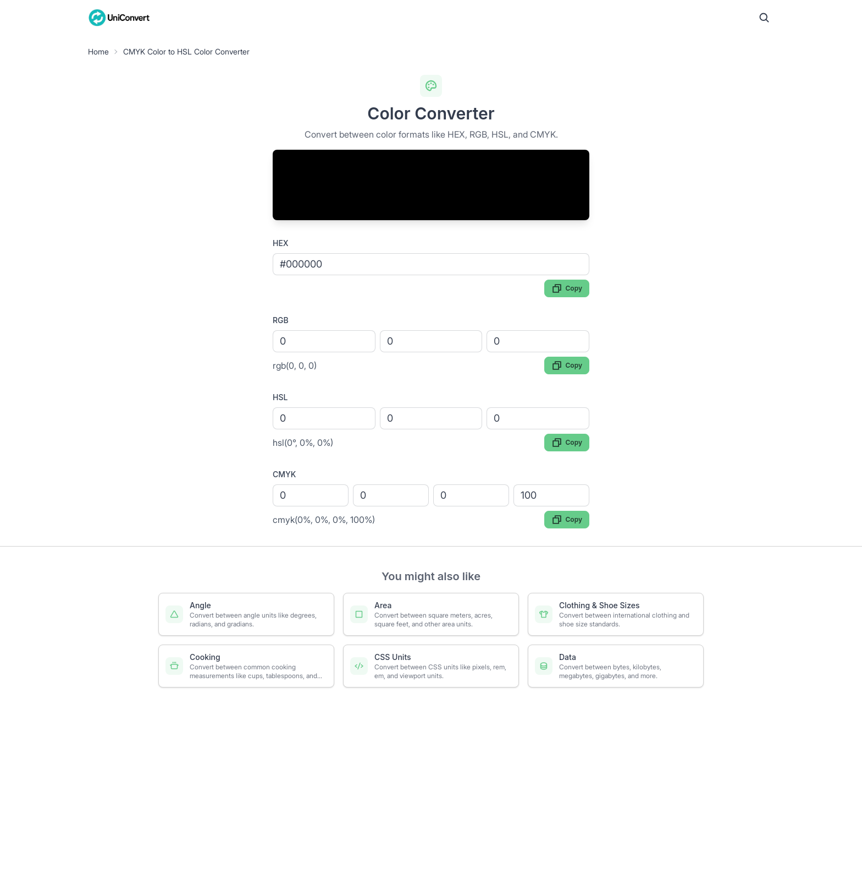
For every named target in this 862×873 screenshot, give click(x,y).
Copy (566, 288)
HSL (280, 397)
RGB (281, 320)
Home (98, 51)
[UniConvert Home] (119, 18)
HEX (281, 243)
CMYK (284, 474)
